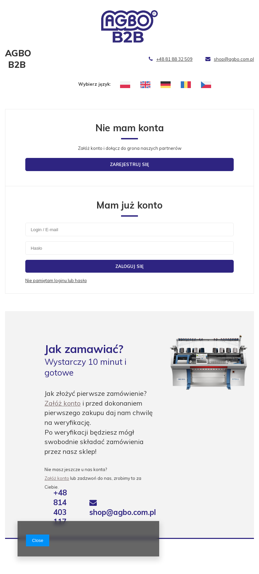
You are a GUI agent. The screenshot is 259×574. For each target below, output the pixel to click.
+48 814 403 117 (60, 507)
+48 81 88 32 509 (171, 59)
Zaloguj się (129, 266)
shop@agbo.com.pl (229, 59)
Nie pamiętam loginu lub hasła (56, 280)
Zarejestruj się (129, 164)
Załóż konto (63, 403)
